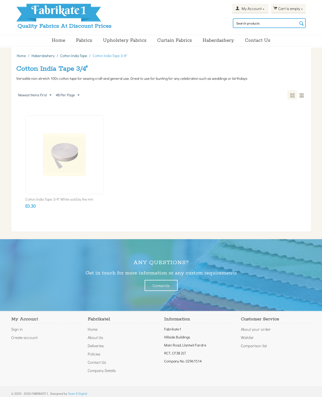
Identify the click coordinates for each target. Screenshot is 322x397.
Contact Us (257, 41)
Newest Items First (34, 95)
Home (58, 41)
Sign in (17, 329)
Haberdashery (218, 41)
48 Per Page (67, 95)
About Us (95, 337)
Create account (24, 337)
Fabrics (84, 41)
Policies (94, 353)
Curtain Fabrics (174, 41)
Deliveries (96, 345)
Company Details (102, 370)
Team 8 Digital (77, 393)
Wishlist (247, 337)
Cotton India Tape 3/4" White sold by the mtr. (59, 199)
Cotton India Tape (73, 55)
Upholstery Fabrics (124, 41)
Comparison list (254, 345)
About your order (256, 329)
